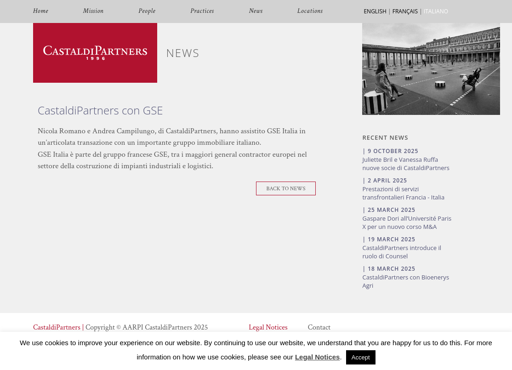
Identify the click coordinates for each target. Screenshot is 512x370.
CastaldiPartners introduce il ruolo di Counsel (401, 252)
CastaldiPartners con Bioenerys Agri (405, 281)
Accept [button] (361, 357)
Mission (93, 11)
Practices (202, 11)
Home (40, 11)
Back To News (286, 188)
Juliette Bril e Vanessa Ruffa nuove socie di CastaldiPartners (405, 163)
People (146, 11)
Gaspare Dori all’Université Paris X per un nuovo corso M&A (406, 222)
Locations (310, 11)
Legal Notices (268, 327)
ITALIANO (436, 11)
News (255, 11)
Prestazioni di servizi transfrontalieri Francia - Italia (403, 193)
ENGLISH (375, 11)
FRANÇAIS (405, 11)
